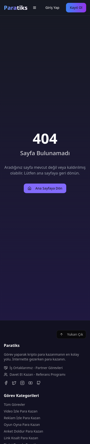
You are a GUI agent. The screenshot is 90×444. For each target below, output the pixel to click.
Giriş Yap (52, 7)
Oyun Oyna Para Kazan (22, 424)
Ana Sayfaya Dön (45, 188)
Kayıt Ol (76, 7)
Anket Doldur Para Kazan (23, 431)
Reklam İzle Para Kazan (22, 418)
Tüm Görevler (14, 404)
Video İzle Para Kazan (20, 411)
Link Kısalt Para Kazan (21, 438)
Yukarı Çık (71, 334)
